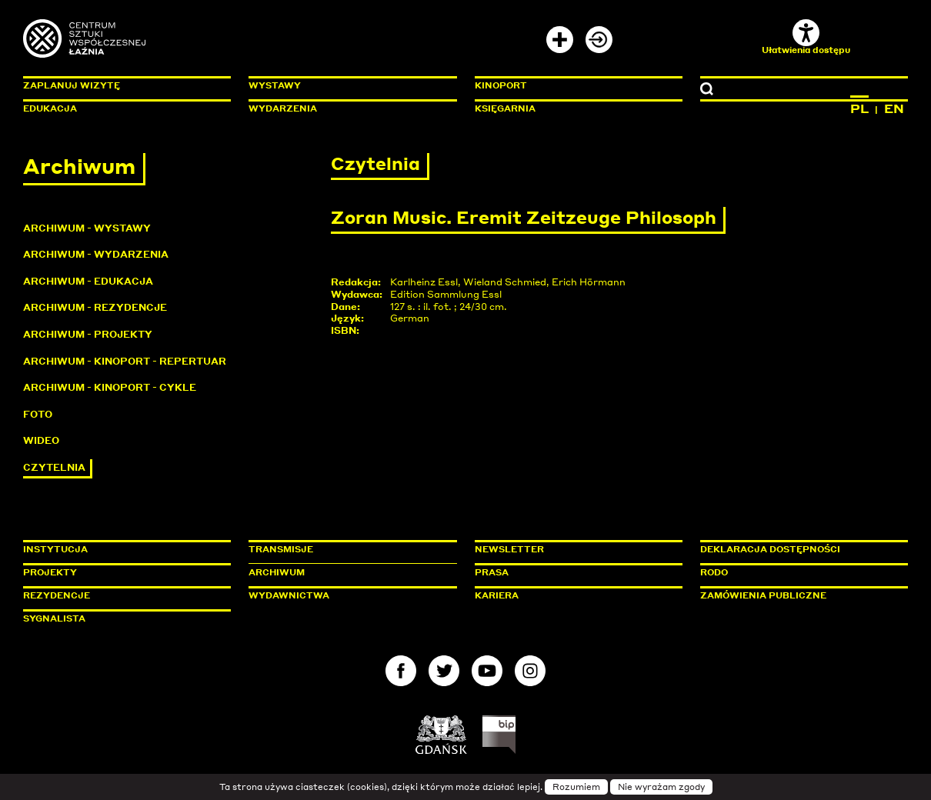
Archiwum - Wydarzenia (96, 254)
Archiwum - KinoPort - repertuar (124, 361)
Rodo (714, 572)
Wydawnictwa (289, 595)
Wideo (41, 440)
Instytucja (55, 549)
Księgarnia (505, 108)
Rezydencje (56, 595)
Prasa (492, 572)
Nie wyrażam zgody (661, 787)
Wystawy (275, 85)
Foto (37, 414)
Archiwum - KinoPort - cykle (109, 387)
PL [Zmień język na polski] (859, 108)
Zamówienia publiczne (798, 595)
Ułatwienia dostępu (806, 37)
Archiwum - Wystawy (87, 228)
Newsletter (509, 549)
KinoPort (501, 85)
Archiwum (277, 572)
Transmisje (346, 549)
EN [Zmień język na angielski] (894, 108)
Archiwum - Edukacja (88, 281)
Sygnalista (54, 618)
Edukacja (50, 108)
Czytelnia (54, 467)
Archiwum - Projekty (87, 334)
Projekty (50, 572)
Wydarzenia (283, 108)
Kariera (497, 595)
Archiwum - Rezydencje (95, 307)
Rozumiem (576, 787)
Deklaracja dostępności (770, 549)
